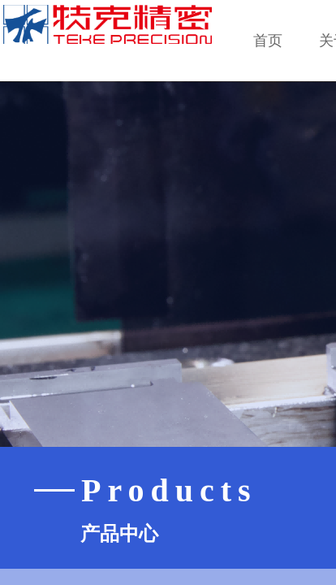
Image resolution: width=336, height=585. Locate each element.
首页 (267, 40)
